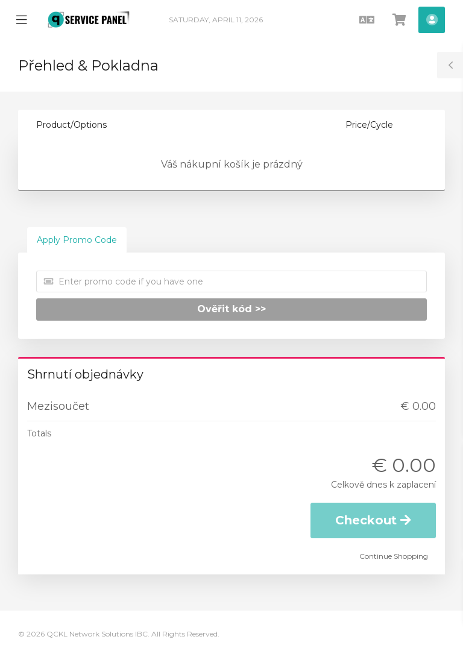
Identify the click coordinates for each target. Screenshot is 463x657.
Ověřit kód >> (231, 309)
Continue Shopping (393, 556)
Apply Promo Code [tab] (77, 239)
